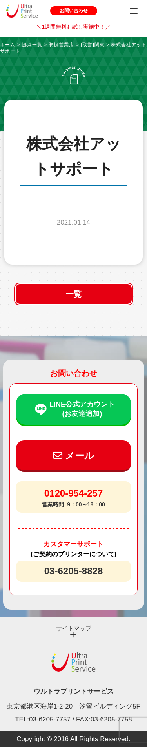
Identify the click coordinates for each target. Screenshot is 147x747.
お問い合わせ (74, 10)
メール (73, 455)
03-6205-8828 (73, 571)
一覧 (74, 294)
